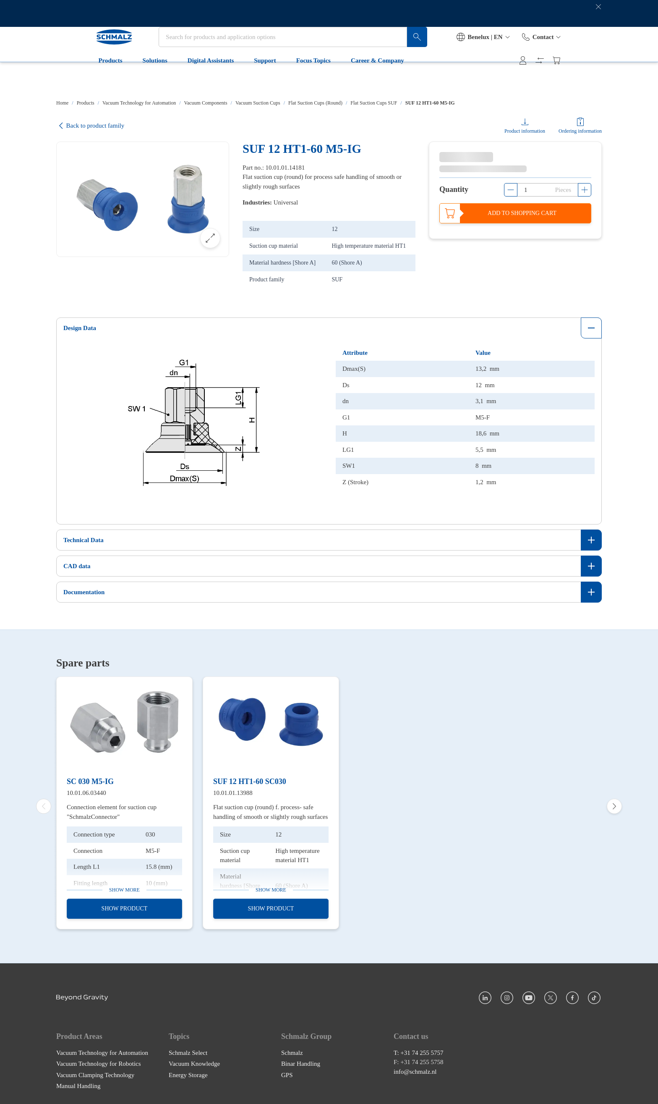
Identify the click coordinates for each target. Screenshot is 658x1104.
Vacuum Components (205, 103)
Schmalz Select (188, 1049)
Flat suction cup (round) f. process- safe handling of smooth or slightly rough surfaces (270, 809)
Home (62, 103)
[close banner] (598, 13)
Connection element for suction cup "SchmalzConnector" (112, 809)
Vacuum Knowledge (194, 1060)
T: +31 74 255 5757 (419, 1049)
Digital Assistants (175, 80)
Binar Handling (300, 1060)
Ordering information (580, 131)
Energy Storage (188, 1072)
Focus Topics (278, 80)
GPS (287, 1072)
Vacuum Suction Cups (257, 103)
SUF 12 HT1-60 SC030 (249, 778)
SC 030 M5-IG (90, 778)
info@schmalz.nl (415, 1068)
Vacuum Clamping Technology (95, 1072)
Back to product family (90, 126)
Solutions (119, 80)
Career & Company (342, 80)
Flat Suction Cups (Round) (315, 103)
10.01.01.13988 (233, 790)
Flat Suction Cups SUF (373, 103)
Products (75, 80)
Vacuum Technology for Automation (139, 103)
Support (230, 80)
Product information (524, 131)
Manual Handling (78, 1083)
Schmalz (292, 1049)
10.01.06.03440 (86, 790)
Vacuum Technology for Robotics (98, 1060)
